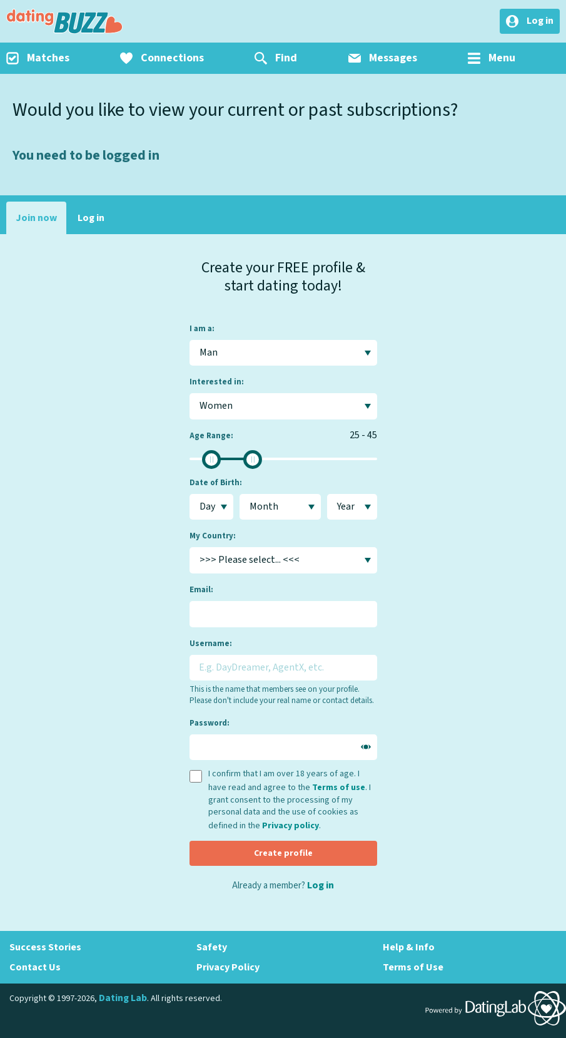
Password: (210, 723)
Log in (91, 218)
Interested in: (217, 382)
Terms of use (338, 787)
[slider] (211, 459)
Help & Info (409, 947)
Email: (201, 589)
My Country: (213, 536)
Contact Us (35, 967)
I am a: (202, 328)
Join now (36, 218)
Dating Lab (123, 998)
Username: (211, 643)
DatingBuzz (64, 21)
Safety (211, 947)
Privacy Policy (228, 967)
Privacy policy (290, 826)
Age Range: (211, 435)
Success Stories (45, 947)
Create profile (283, 853)
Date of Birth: (216, 482)
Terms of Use (413, 967)
